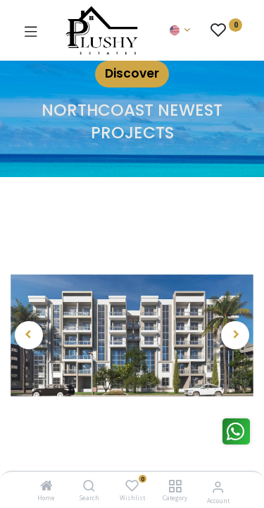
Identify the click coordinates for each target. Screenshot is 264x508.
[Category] (175, 486)
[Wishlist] (132, 486)
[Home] (46, 486)
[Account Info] (218, 486)
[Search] (89, 486)
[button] (29, 335)
